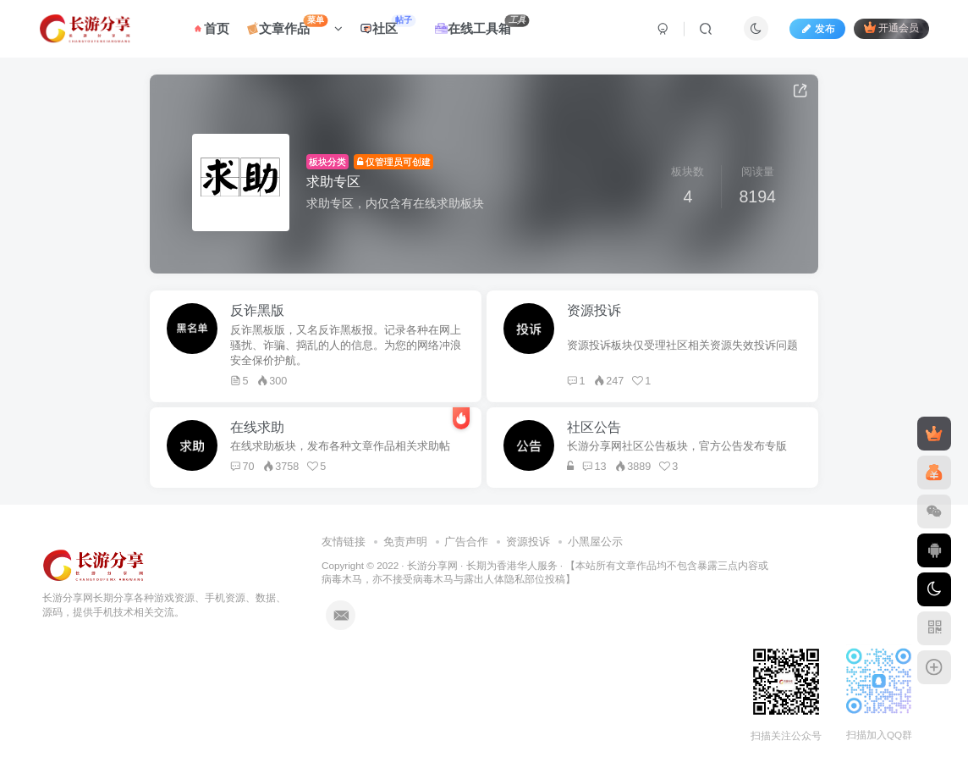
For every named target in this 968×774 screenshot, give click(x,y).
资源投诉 (528, 541)
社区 (387, 25)
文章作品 (295, 25)
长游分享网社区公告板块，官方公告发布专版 (677, 446)
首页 (210, 28)
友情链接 (344, 541)
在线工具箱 (482, 25)
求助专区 (333, 181)
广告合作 (466, 541)
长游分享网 (432, 565)
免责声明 (405, 541)
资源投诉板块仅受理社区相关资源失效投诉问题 (682, 345)
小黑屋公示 (595, 541)
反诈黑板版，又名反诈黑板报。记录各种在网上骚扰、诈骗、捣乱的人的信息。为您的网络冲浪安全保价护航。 (345, 345)
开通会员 (891, 27)
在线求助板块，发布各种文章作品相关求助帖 (340, 446)
